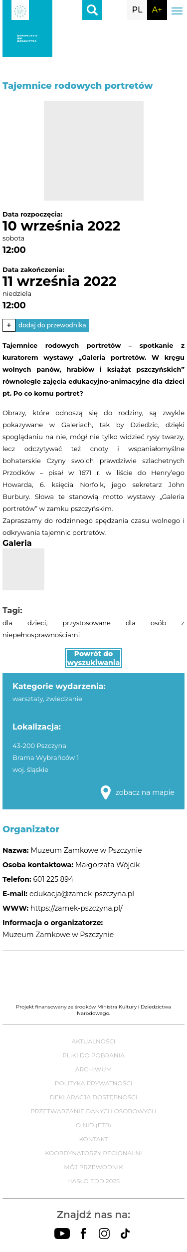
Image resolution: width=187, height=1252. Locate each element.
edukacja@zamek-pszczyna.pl (81, 893)
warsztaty (27, 699)
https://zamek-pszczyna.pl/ (76, 908)
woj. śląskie (30, 769)
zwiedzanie (64, 699)
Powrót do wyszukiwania (93, 658)
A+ (157, 9)
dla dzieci (24, 623)
